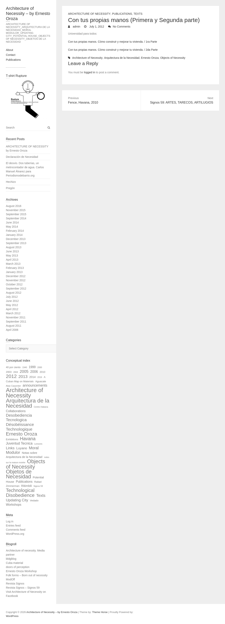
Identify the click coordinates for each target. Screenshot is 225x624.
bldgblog (11, 558)
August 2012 (13, 292)
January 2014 (14, 234)
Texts (138, 13)
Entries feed (13, 525)
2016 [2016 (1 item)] (39, 377)
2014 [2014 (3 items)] (32, 377)
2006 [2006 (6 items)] (34, 372)
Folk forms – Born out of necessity (27, 575)
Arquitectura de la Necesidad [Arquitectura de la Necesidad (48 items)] (27, 403)
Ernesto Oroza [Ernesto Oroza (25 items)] (21, 434)
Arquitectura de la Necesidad (122, 57)
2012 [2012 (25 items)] (11, 376)
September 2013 (16, 243)
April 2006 (12, 329)
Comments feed (15, 529)
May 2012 (12, 305)
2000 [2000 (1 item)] (39, 367)
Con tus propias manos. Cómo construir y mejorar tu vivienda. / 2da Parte (113, 49)
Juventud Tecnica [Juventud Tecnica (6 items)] (19, 443)
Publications (13, 59)
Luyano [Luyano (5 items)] (21, 448)
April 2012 (12, 309)
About (9, 49)
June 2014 (12, 222)
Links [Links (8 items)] (10, 448)
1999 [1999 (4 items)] (32, 367)
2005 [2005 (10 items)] (24, 371)
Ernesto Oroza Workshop (21, 571)
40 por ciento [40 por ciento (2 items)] (13, 367)
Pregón (10, 188)
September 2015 (16, 214)
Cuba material (14, 562)
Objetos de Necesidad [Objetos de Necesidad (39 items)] (19, 474)
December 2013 (16, 239)
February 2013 (15, 267)
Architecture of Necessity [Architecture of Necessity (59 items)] (24, 393)
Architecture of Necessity (89, 13)
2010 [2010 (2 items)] (42, 371)
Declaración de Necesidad (22, 156)
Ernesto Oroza (150, 57)
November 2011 (16, 317)
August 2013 (13, 247)
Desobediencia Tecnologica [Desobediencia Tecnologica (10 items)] (19, 417)
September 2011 (16, 321)
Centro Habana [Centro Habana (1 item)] (41, 407)
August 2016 (13, 206)
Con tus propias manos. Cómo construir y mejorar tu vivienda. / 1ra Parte (112, 41)
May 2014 (12, 226)
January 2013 (14, 272)
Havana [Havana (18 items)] (27, 438)
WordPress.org (15, 533)
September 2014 (16, 218)
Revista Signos (15, 583)
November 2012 (16, 280)
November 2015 (16, 210)
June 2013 (12, 251)
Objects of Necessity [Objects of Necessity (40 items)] (25, 464)
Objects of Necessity (172, 57)
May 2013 (12, 255)
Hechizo (11, 181)
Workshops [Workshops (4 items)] (13, 504)
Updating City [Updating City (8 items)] (17, 500)
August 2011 (13, 325)
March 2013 (13, 263)
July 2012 (12, 296)
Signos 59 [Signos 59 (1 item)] (38, 486)
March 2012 (13, 313)
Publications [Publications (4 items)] (24, 481)
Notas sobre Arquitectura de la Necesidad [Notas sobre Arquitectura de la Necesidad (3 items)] (24, 455)
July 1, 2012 (96, 26)
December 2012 (16, 276)
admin (76, 26)
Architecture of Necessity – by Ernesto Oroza (28, 13)
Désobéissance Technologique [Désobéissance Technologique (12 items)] (20, 426)
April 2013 (12, 259)
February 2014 (15, 230)
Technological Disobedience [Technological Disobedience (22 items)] (20, 493)
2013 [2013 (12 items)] (23, 376)
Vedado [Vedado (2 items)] (34, 500)
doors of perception (17, 567)
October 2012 (14, 284)
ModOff (10, 579)
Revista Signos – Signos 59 (22, 587)
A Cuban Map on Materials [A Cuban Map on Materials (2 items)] (25, 379)
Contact (10, 54)
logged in (89, 72)
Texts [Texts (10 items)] (40, 495)
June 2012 (12, 300)
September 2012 (16, 288)
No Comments (121, 26)
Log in (9, 521)
